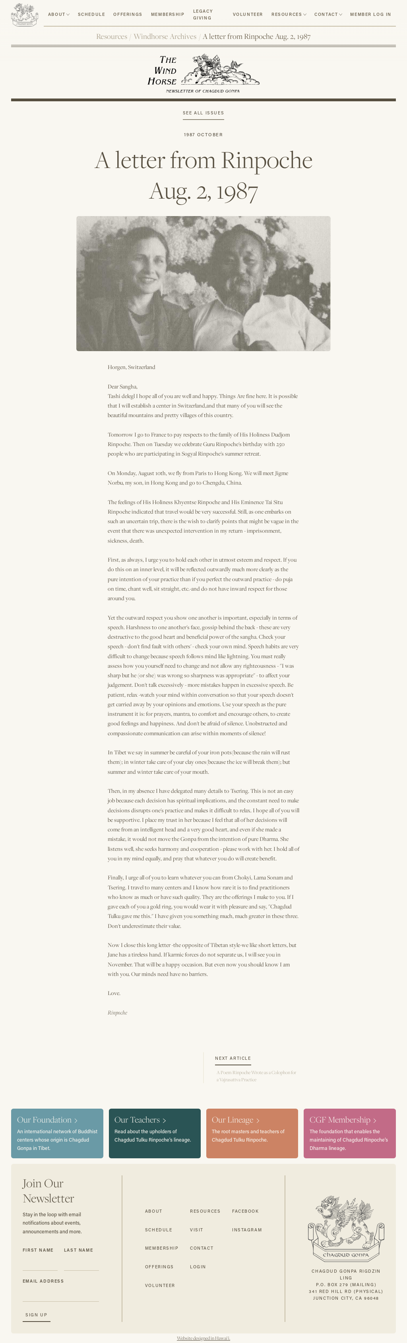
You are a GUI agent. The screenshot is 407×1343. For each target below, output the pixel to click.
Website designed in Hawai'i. (203, 1338)
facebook (245, 1211)
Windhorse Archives (165, 36)
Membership (168, 14)
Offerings (127, 14)
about (57, 14)
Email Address (43, 1281)
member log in (370, 14)
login (198, 1267)
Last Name (78, 1250)
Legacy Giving (203, 14)
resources (286, 14)
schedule (91, 14)
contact (326, 14)
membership (162, 1248)
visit (197, 1230)
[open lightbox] (203, 278)
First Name (38, 1250)
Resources (111, 36)
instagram (247, 1230)
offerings (159, 1267)
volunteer (248, 14)
